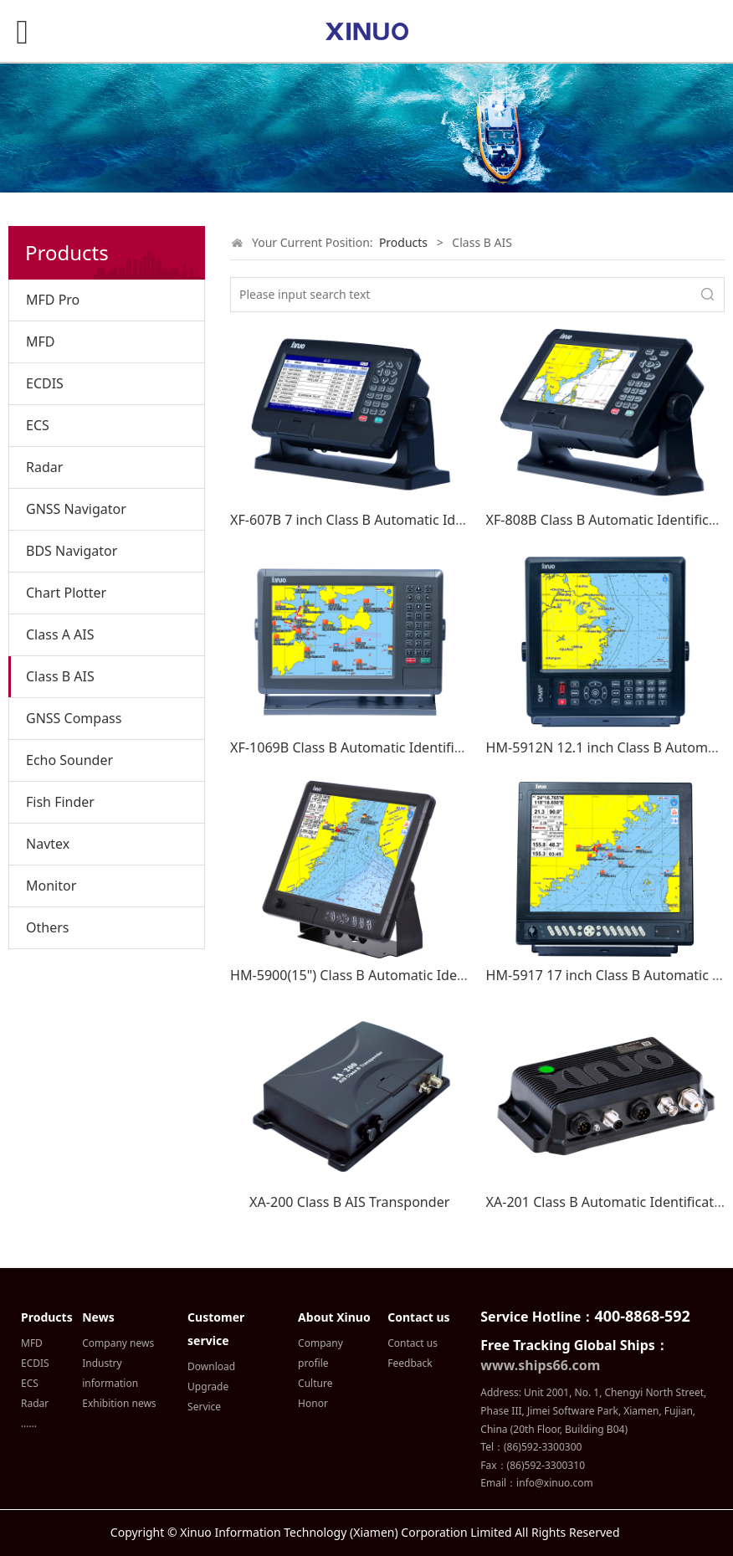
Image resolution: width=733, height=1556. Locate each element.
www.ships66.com (540, 1365)
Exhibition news (119, 1403)
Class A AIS (60, 634)
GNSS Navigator (76, 509)
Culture (315, 1383)
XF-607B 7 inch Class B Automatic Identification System (403, 520)
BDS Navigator (71, 551)
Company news (118, 1343)
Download (211, 1366)
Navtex (47, 843)
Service (204, 1406)
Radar (44, 467)
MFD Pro (52, 299)
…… (29, 1423)
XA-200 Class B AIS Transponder (349, 1202)
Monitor (51, 885)
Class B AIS (60, 676)
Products (403, 242)
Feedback (409, 1363)
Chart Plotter (66, 592)
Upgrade (207, 1386)
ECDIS (45, 383)
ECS (37, 425)
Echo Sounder (69, 760)
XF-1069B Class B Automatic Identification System (386, 747)
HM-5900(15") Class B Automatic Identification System (400, 975)
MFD (40, 341)
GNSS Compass (73, 718)
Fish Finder (60, 802)
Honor (313, 1403)
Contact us (412, 1343)
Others (47, 927)
